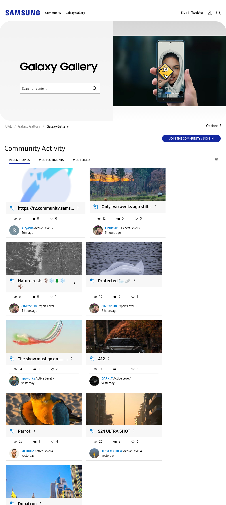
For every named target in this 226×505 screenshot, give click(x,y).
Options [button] (212, 126)
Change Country (139, 496)
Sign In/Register (192, 13)
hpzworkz (174, 304)
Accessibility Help (22, 492)
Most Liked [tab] (81, 160)
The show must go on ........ (184, 281)
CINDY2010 (113, 229)
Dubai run (27, 422)
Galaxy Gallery (75, 13)
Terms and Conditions (71, 492)
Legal (57, 499)
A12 (21, 353)
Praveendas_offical (35, 442)
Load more (19, 470)
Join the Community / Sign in (191, 138)
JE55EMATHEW (177, 373)
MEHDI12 (100, 373)
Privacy (13, 499)
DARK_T (27, 373)
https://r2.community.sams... (46, 208)
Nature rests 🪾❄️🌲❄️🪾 (39, 281)
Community (53, 13)
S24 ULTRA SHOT (180, 353)
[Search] (60, 88)
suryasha (28, 229)
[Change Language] (112, 496)
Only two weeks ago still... (121, 206)
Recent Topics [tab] (19, 160)
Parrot (97, 353)
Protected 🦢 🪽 (107, 278)
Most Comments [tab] (51, 160)
